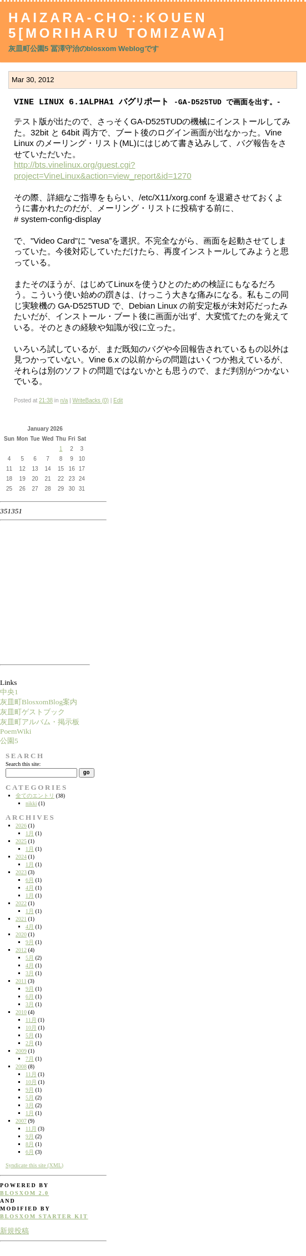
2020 (21, 934)
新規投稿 (14, 1231)
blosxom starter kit (44, 1216)
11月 (31, 1020)
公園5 (9, 741)
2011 (21, 981)
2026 (21, 826)
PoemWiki (15, 731)
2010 (21, 1012)
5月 (30, 958)
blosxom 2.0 (24, 1193)
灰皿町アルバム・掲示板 (39, 722)
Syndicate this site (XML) (34, 1165)
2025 (21, 841)
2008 (21, 1066)
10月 (31, 1028)
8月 (30, 1144)
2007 (21, 1121)
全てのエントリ (35, 796)
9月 (30, 942)
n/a (64, 400)
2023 (21, 872)
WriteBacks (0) (90, 400)
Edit (118, 400)
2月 (30, 1043)
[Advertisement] (35, 592)
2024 (21, 857)
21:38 (46, 400)
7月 (30, 1059)
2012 (21, 950)
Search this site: (23, 764)
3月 (30, 973)
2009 (21, 1051)
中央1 (9, 692)
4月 (30, 888)
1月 (30, 833)
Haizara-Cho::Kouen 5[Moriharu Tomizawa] (117, 25)
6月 (30, 880)
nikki (31, 803)
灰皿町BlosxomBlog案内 (38, 702)
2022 (21, 903)
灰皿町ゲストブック (32, 712)
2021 (21, 919)
